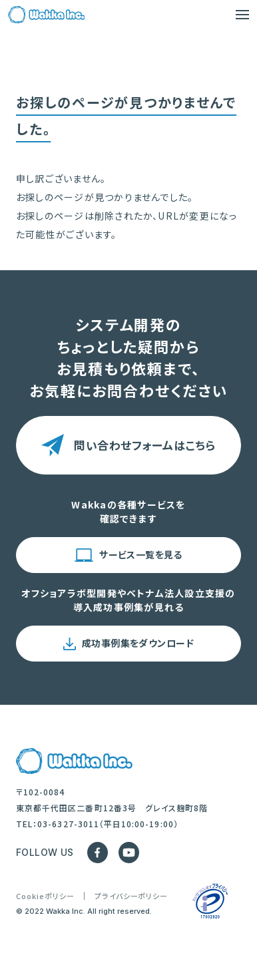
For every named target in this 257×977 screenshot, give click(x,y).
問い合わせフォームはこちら (145, 445)
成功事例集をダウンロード (138, 643)
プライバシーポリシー (131, 896)
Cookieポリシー (45, 896)
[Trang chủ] (46, 14)
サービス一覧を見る (140, 554)
